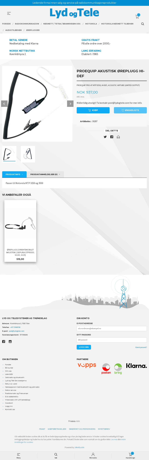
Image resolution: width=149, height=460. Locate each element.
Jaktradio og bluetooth (14, 377)
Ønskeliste (130, 110)
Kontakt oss (10, 409)
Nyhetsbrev (104, 429)
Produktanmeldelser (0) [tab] (43, 174)
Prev (4, 104)
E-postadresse (85, 323)
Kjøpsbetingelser (57, 429)
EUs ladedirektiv (11, 397)
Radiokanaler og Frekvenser (16, 393)
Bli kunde (9, 368)
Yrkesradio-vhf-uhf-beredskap (17, 400)
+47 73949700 (15, 327)
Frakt (42, 429)
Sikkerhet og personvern (82, 429)
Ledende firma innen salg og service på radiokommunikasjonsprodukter (74, 2)
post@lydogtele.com (16, 331)
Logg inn (9, 406)
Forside (8, 365)
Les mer (114, 439)
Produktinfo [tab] (13, 174)
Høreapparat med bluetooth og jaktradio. (22, 387)
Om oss (8, 371)
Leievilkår (9, 374)
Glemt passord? (141, 347)
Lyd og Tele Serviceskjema (15, 381)
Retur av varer (11, 384)
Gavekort (9, 403)
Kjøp (93, 110)
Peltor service (10, 390)
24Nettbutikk (79, 447)
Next (70, 104)
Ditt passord (84, 335)
